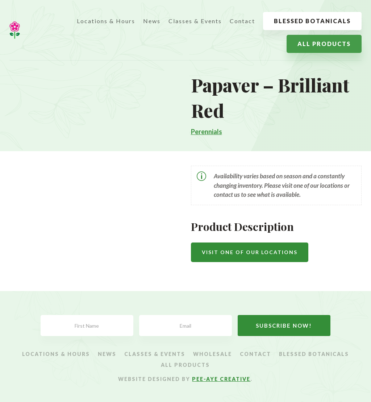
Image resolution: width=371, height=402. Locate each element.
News (152, 20)
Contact (242, 20)
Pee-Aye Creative (221, 379)
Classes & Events (195, 20)
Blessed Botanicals (312, 20)
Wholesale (212, 354)
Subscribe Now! (284, 325)
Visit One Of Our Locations (249, 252)
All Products (324, 43)
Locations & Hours (106, 20)
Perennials (206, 132)
